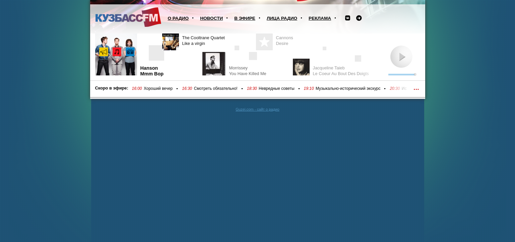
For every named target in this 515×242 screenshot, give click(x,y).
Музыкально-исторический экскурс (348, 88)
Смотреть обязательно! (216, 88)
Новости (211, 18)
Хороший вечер (158, 88)
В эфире (244, 18)
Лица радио (282, 18)
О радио (178, 18)
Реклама (320, 18)
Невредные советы (277, 88)
